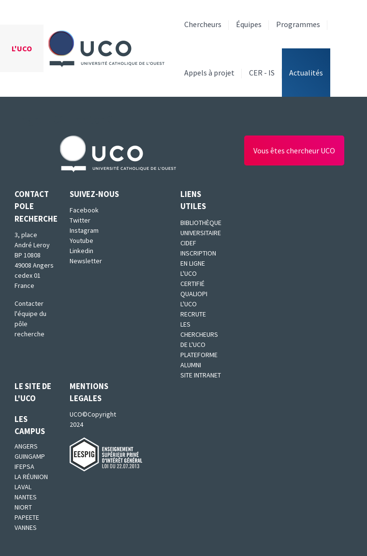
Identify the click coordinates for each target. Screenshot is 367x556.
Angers (26, 446)
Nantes (26, 497)
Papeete (27, 517)
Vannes (26, 527)
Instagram (84, 230)
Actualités (306, 72)
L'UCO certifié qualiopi (193, 283)
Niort (23, 507)
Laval (23, 486)
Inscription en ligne (198, 258)
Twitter (80, 220)
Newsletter (86, 260)
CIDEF (188, 243)
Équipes (249, 24)
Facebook (84, 210)
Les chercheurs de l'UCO (199, 334)
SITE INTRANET (200, 375)
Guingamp (30, 456)
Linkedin (81, 250)
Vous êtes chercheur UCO (294, 150)
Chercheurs (202, 24)
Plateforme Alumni (199, 359)
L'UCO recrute (193, 309)
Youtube (81, 240)
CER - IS (262, 72)
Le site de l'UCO (33, 392)
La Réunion (31, 476)
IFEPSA (24, 466)
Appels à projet (209, 72)
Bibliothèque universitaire (200, 227)
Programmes (298, 24)
